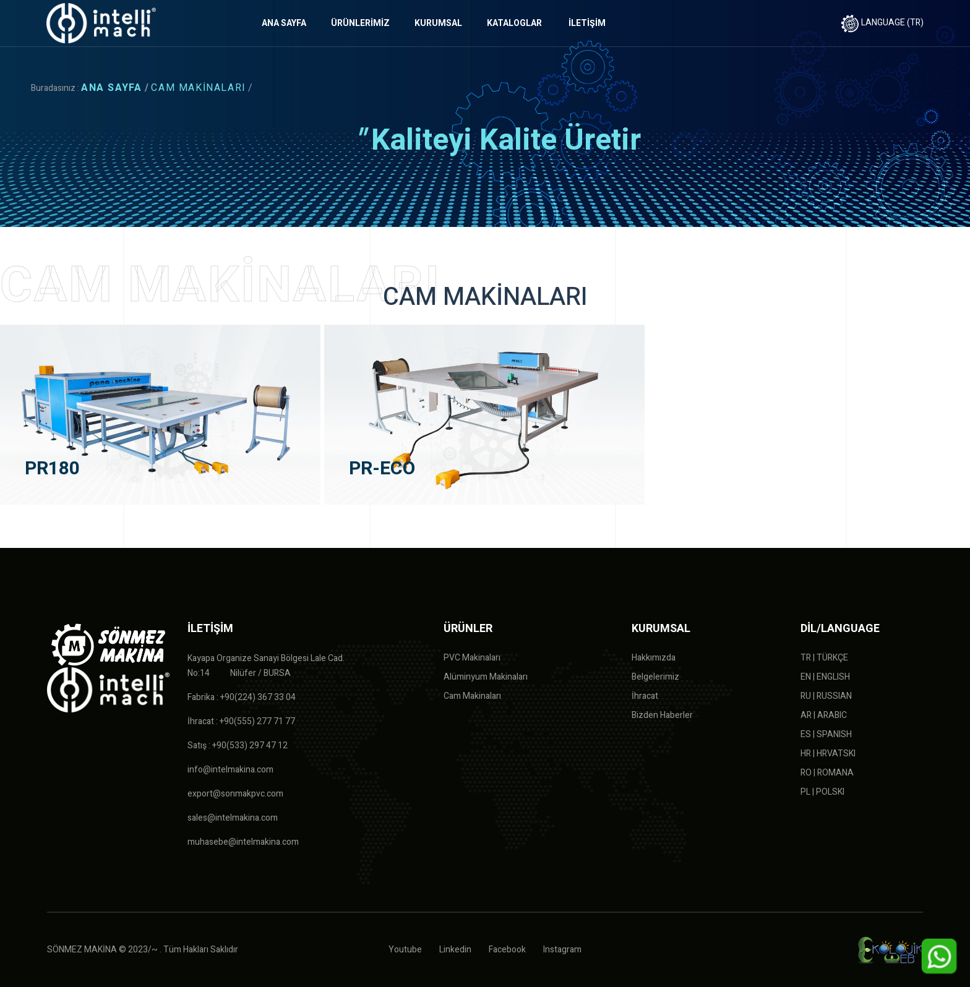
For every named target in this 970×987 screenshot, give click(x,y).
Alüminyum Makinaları (486, 676)
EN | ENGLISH (825, 676)
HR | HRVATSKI (828, 753)
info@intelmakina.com (230, 769)
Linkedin (455, 949)
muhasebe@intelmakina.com (243, 841)
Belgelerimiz (655, 676)
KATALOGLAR (514, 23)
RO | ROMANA (827, 772)
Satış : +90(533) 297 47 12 (237, 745)
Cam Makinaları (472, 696)
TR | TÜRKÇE (824, 657)
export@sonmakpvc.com (235, 793)
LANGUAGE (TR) (882, 22)
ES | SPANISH (826, 734)
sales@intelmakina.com (232, 817)
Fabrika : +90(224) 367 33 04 (241, 697)
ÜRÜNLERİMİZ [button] (360, 23)
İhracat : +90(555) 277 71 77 (241, 721)
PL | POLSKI (822, 791)
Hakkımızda (654, 657)
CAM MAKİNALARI (198, 87)
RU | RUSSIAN (826, 696)
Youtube (405, 949)
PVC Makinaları (472, 657)
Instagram (562, 949)
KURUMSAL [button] (438, 23)
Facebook (507, 949)
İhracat (645, 696)
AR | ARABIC (823, 715)
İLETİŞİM (587, 23)
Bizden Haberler (662, 715)
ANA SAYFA (284, 23)
